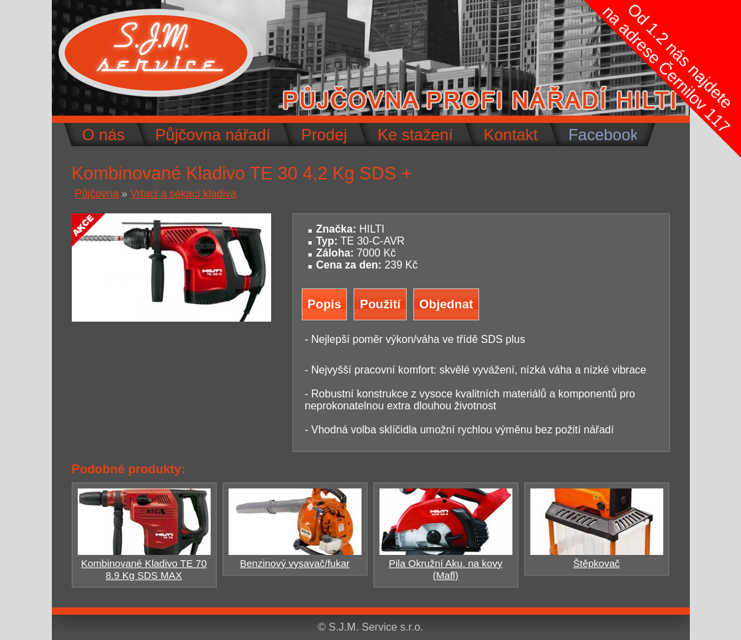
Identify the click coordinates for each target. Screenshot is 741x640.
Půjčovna (97, 193)
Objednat (446, 304)
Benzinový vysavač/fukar (295, 557)
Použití (380, 304)
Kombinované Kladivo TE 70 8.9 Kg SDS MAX (144, 563)
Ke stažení (415, 135)
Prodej (324, 135)
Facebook (603, 135)
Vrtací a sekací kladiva (183, 193)
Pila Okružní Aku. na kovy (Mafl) (445, 563)
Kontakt (511, 135)
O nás (103, 135)
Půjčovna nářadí (213, 135)
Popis (325, 304)
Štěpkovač (596, 557)
